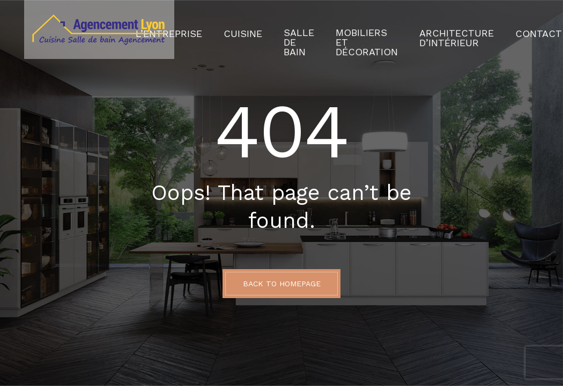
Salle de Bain (309, 29)
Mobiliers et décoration (366, 29)
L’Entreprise (198, 29)
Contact (507, 29)
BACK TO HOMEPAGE (282, 283)
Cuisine (260, 29)
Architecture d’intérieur (439, 29)
